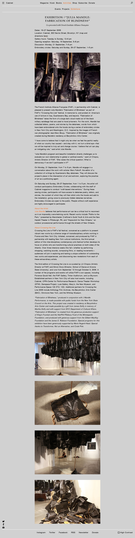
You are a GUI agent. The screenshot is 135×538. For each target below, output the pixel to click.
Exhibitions (75, 9)
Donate (92, 3)
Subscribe (82, 3)
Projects (65, 9)
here (45, 36)
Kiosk (52, 3)
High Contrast (126, 532)
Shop (74, 3)
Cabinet (9, 3)
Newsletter (83, 532)
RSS (73, 532)
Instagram (41, 532)
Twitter (52, 532)
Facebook (63, 532)
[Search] (132, 3)
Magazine (44, 3)
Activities (67, 3)
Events (58, 9)
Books (59, 3)
